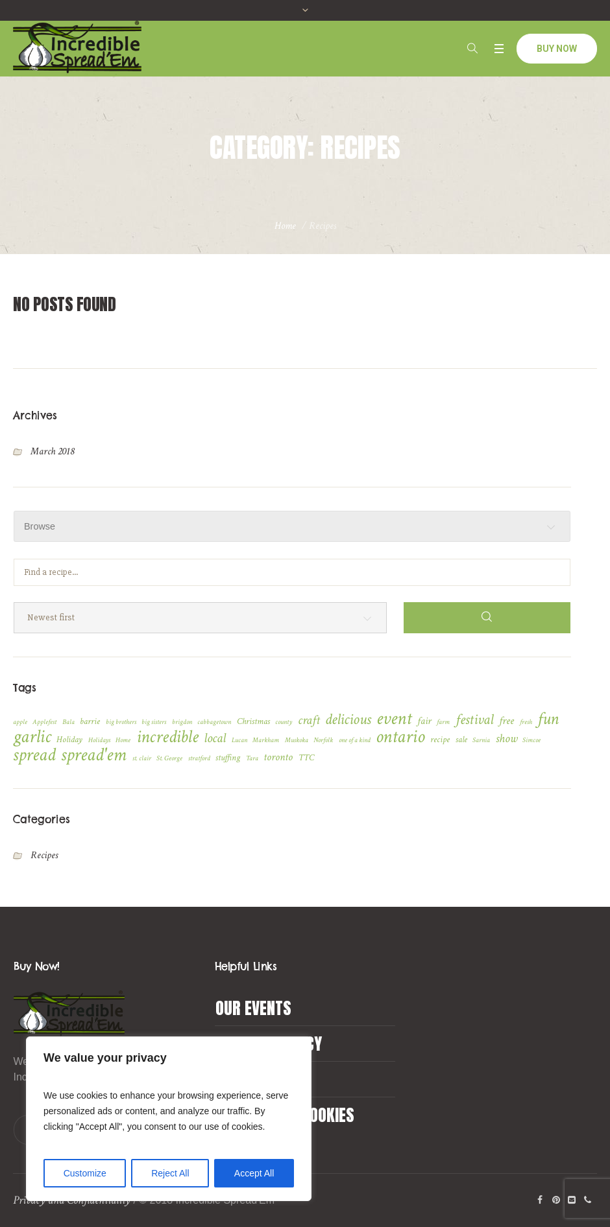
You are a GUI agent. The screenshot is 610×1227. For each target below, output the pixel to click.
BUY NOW (557, 48)
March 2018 (52, 451)
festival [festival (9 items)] (475, 720)
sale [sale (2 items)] (461, 739)
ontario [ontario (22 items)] (400, 737)
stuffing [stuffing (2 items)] (227, 758)
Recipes (44, 855)
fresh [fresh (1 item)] (526, 722)
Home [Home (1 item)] (123, 740)
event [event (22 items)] (393, 719)
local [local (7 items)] (215, 738)
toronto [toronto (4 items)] (278, 757)
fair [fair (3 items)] (424, 721)
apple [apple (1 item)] (20, 722)
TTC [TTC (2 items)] (306, 758)
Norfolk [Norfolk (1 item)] (323, 740)
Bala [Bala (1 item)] (68, 722)
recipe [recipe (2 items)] (440, 739)
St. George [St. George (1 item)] (169, 758)
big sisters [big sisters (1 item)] (153, 722)
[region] (168, 1118)
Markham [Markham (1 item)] (265, 740)
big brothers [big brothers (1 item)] (121, 722)
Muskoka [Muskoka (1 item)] (296, 740)
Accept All (254, 1173)
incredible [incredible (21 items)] (167, 737)
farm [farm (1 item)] (443, 722)
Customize (85, 1173)
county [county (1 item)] (283, 722)
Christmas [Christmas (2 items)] (253, 721)
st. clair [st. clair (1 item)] (141, 758)
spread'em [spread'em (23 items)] (94, 754)
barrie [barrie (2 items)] (90, 721)
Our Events (253, 1008)
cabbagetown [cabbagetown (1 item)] (214, 722)
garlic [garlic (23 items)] (32, 736)
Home (285, 226)
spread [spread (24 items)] (34, 754)
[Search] (487, 617)
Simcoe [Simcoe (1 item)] (531, 740)
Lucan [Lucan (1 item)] (239, 740)
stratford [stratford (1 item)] (199, 758)
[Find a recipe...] (292, 572)
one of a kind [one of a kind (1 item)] (355, 740)
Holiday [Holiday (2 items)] (69, 739)
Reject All (170, 1173)
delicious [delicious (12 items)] (348, 719)
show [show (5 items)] (506, 739)
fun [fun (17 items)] (548, 719)
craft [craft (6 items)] (309, 720)
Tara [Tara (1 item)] (252, 758)
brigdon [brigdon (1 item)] (182, 722)
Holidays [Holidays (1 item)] (99, 740)
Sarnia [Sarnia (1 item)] (481, 740)
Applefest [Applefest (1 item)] (44, 722)
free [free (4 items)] (506, 721)
